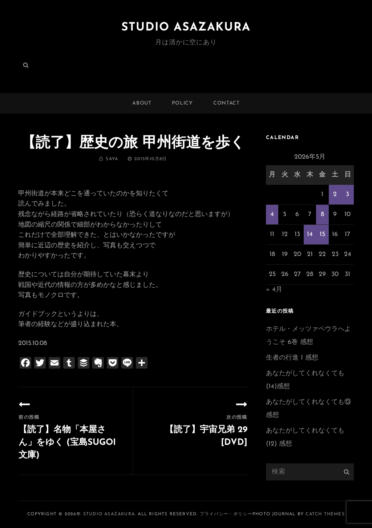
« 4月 (274, 289)
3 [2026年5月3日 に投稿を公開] (347, 194)
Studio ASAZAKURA (186, 27)
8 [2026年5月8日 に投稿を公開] (322, 214)
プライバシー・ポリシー (226, 514)
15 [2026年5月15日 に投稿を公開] (322, 234)
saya (112, 159)
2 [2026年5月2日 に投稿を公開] (335, 194)
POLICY (182, 103)
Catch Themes (325, 514)
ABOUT (141, 103)
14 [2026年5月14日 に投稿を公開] (310, 234)
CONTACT (226, 103)
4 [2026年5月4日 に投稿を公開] (272, 214)
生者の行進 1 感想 (292, 357)
